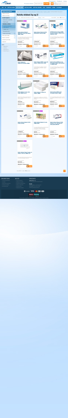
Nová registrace (19, 180)
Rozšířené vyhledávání (28, 3)
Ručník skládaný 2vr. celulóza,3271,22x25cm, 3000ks (24, 62)
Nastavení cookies (19, 187)
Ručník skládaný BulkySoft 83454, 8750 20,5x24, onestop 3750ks (40, 32)
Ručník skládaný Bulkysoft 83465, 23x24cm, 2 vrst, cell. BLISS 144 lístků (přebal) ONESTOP (56, 123)
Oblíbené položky (19, 181)
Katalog (39, 17)
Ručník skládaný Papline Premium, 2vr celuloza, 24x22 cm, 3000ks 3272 (25, 153)
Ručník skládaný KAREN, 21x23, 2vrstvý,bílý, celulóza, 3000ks (56, 92)
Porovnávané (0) (52, 1)
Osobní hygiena (40, 11)
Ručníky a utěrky (47, 11)
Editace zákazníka (19, 184)
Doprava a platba (5, 184)
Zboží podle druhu (24, 11)
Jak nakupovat (4, 186)
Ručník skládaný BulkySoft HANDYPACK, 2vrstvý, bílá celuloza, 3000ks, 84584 (24, 33)
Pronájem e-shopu (38, 197)
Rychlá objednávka (5, 180)
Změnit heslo (18, 186)
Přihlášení (65, 1)
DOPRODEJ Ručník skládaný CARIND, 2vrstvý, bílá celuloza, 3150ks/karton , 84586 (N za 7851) (57, 33)
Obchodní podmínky (6, 183)
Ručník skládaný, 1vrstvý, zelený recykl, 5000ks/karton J (24, 92)
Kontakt (3, 181)
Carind (4, 47)
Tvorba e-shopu (45, 197)
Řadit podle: (27, 17)
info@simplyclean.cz (36, 187)
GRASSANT (5, 49)
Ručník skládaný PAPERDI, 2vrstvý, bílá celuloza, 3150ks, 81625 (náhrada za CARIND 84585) (57, 63)
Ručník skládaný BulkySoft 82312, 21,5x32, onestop (24, 122)
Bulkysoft (5, 46)
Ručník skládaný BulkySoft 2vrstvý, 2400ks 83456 (40, 123)
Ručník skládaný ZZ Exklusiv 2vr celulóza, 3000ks (40, 93)
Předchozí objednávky (20, 183)
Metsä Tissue (5, 50)
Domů (18, 11)
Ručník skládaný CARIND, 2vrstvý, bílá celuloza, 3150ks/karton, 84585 (41, 62)
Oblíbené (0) (59, 1)
